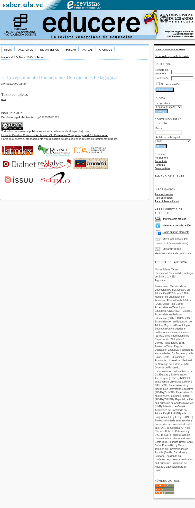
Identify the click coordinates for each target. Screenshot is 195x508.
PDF (3, 99)
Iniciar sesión (49, 49)
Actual (88, 49)
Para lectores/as (164, 194)
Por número (161, 157)
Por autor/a (161, 161)
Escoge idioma (163, 103)
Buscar (70, 49)
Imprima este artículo (174, 219)
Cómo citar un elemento (175, 232)
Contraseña (162, 78)
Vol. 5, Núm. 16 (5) (22, 57)
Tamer (41, 57)
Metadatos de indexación (176, 225)
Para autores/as (164, 197)
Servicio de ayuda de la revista (172, 56)
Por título (160, 165)
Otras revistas (162, 168)
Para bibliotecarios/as (167, 201)
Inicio (8, 49)
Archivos (105, 49)
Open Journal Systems (170, 49)
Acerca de (26, 49)
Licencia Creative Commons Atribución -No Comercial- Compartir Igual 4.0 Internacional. (54, 135)
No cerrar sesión (170, 84)
